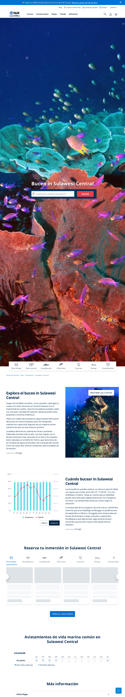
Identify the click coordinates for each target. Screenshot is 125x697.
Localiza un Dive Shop (72, 7)
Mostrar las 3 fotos (101, 392)
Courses (80, 559)
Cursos (30, 14)
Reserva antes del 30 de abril (85, 2)
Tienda (63, 14)
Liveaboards (44, 559)
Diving (97, 559)
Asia (22, 375)
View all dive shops (62, 614)
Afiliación (73, 14)
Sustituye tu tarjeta (90, 7)
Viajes (54, 14)
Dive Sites (61, 559)
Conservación (42, 14)
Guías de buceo (12, 375)
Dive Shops (11, 559)
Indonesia (30, 375)
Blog (60, 7)
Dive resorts (28, 559)
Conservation (114, 559)
